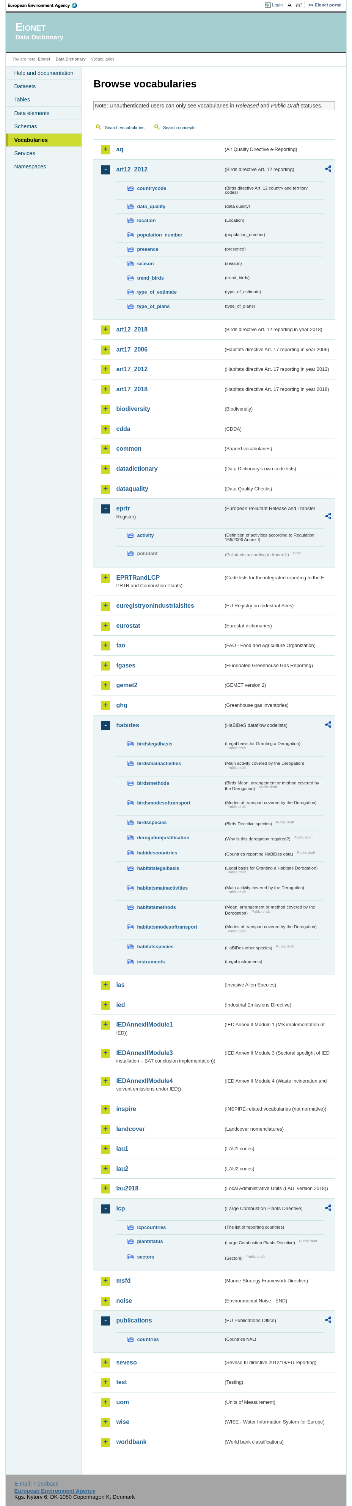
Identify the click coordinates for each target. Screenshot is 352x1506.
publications (134, 1320)
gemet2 (126, 685)
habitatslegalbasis (158, 868)
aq (119, 149)
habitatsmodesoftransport (167, 927)
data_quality (151, 206)
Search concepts (179, 127)
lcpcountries (151, 1227)
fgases (125, 665)
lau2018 (127, 1188)
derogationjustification (163, 837)
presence (147, 249)
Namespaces (30, 166)
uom (122, 1402)
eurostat (128, 625)
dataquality (132, 488)
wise (122, 1422)
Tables (22, 99)
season (145, 263)
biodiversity (133, 409)
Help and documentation (43, 73)
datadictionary (136, 468)
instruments (151, 962)
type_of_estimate (157, 292)
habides (127, 725)
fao (120, 645)
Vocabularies (31, 140)
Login (277, 5)
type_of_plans (153, 306)
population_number (159, 235)
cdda (123, 429)
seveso (126, 1362)
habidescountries (157, 853)
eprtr (123, 508)
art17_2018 (132, 389)
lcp (120, 1208)
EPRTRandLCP (138, 577)
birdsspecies (152, 822)
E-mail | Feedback (36, 1484)
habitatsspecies (155, 946)
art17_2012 (132, 369)
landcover (130, 1129)
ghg (121, 705)
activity (145, 535)
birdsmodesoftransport (163, 803)
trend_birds (150, 278)
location (146, 220)
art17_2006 (132, 349)
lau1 (122, 1148)
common (128, 448)
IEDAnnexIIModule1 (144, 1024)
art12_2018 (132, 329)
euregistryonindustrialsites (155, 605)
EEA (45, 5)
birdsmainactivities (159, 763)
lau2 (122, 1168)
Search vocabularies (124, 127)
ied (120, 1005)
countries (148, 1339)
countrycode (151, 188)
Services (24, 153)
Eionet (44, 59)
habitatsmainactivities (162, 888)
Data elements (31, 113)
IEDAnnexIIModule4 (144, 1081)
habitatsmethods (156, 907)
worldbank (131, 1442)
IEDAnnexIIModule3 (144, 1053)
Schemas (25, 126)
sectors (145, 1257)
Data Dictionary (71, 59)
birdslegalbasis (154, 744)
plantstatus (150, 1241)
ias (120, 985)
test (121, 1382)
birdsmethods (153, 783)
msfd (123, 1280)
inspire (126, 1109)
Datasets (25, 86)
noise (124, 1301)
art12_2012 (132, 169)
